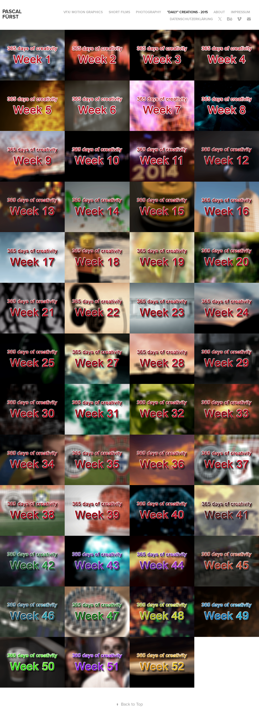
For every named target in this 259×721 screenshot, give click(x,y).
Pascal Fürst (12, 13)
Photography (148, 12)
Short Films (119, 12)
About (219, 12)
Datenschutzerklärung (191, 19)
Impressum (240, 12)
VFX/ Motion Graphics (83, 12)
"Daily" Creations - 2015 (187, 12)
